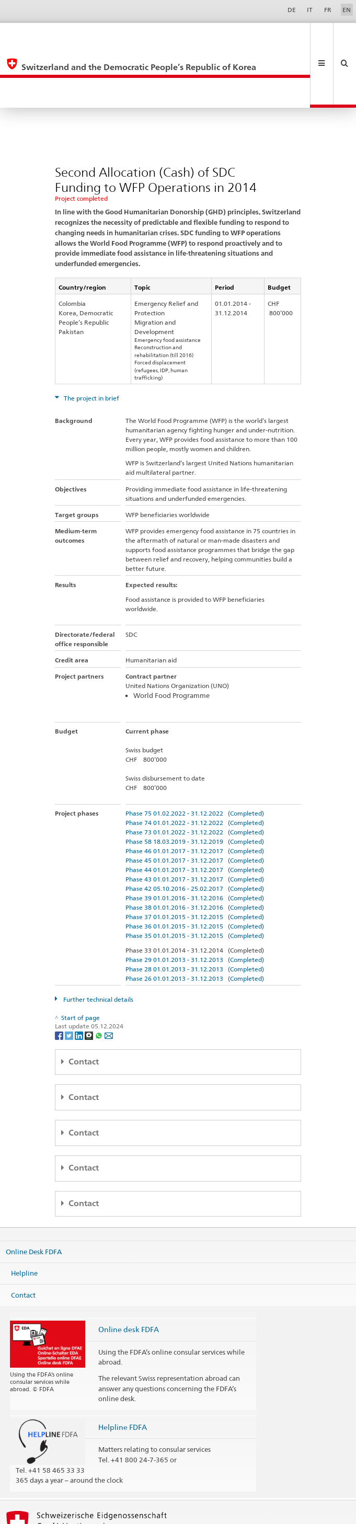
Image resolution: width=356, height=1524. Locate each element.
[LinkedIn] (80, 975)
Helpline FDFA (122, 1367)
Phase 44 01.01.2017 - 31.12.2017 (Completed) (194, 810)
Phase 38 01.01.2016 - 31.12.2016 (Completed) (194, 847)
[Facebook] (60, 975)
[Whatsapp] (100, 975)
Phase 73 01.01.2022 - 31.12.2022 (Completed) (194, 772)
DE (292, 10)
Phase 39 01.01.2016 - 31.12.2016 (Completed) (194, 838)
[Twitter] (70, 975)
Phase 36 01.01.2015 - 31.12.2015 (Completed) (194, 866)
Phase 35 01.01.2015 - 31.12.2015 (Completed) (194, 876)
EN (346, 10)
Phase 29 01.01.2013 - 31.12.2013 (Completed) (194, 900)
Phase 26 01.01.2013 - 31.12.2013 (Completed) (194, 918)
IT (310, 10)
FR (327, 10)
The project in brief (90, 338)
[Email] (109, 975)
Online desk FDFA (128, 1269)
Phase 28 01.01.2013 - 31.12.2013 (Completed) (194, 909)
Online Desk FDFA (34, 1191)
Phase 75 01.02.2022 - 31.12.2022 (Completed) (194, 753)
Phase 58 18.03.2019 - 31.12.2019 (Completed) (194, 781)
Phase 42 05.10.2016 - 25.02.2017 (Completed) (194, 829)
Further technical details (97, 940)
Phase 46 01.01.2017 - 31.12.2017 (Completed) (194, 791)
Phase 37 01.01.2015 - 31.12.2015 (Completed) (194, 857)
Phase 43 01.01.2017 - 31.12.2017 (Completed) (194, 819)
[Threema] (90, 975)
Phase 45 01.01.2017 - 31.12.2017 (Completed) (194, 800)
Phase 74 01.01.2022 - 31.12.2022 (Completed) (194, 763)
